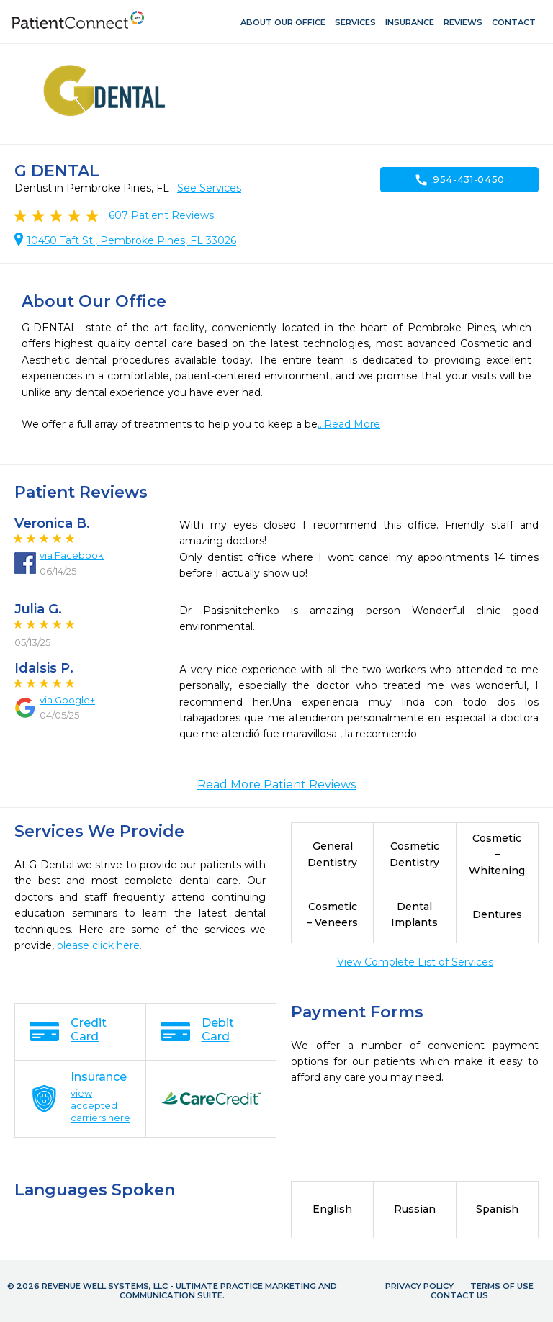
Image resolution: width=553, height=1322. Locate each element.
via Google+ (67, 700)
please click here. (99, 945)
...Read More (349, 424)
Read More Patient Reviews (276, 784)
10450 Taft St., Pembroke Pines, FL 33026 (131, 240)
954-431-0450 (459, 180)
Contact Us (459, 1295)
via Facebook (72, 555)
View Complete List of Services (415, 961)
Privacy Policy (419, 1286)
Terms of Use (502, 1286)
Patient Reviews (161, 215)
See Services (209, 187)
